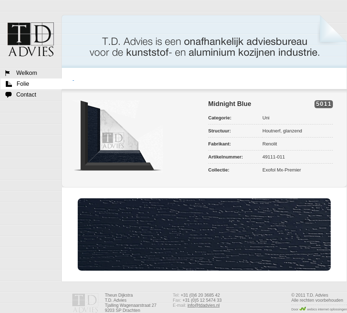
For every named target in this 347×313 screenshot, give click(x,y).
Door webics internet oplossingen (319, 309)
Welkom (30, 39)
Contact (26, 95)
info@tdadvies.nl (204, 305)
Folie (23, 84)
